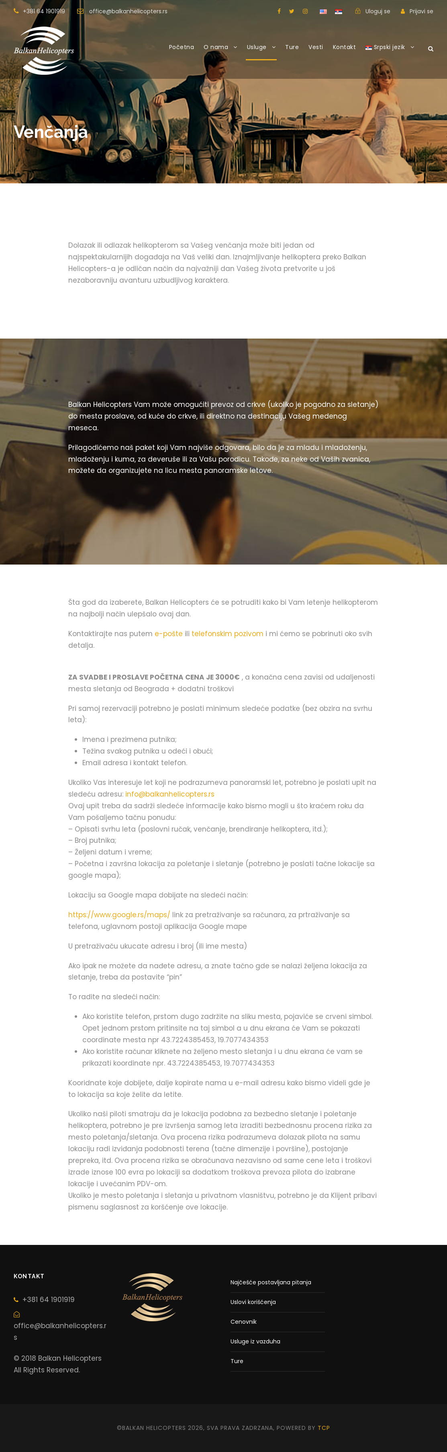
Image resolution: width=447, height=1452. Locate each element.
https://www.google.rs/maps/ (119, 915)
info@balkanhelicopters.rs (169, 794)
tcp (324, 1428)
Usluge (257, 47)
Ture (292, 47)
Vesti (315, 47)
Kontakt (344, 47)
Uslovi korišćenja (253, 1302)
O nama (216, 47)
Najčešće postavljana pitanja (271, 1282)
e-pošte (169, 634)
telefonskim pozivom (227, 634)
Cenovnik (244, 1322)
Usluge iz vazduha (255, 1341)
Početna (181, 47)
